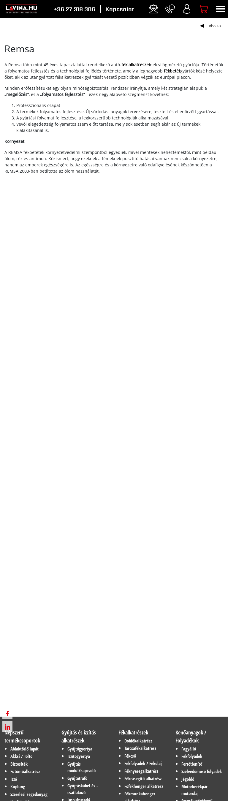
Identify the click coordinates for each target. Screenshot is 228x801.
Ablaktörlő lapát (24, 749)
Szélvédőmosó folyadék (201, 771)
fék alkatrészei (135, 64)
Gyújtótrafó (77, 778)
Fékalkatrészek (133, 732)
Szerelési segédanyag (29, 794)
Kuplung (17, 786)
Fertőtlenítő (191, 764)
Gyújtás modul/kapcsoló (81, 767)
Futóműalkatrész (25, 771)
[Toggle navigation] (220, 8)
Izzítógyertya (78, 756)
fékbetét (172, 71)
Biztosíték (19, 764)
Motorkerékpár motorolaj (194, 789)
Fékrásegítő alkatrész (143, 778)
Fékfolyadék (191, 756)
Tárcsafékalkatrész (140, 748)
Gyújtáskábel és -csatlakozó (82, 789)
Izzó (13, 779)
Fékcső (130, 756)
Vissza (215, 26)
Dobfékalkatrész (138, 741)
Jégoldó (187, 779)
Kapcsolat (119, 9)
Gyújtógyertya (79, 749)
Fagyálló (188, 749)
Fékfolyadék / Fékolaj (143, 763)
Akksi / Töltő (21, 756)
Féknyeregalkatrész (141, 771)
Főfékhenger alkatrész (143, 786)
